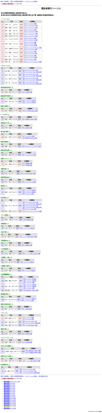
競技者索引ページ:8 (9, 395)
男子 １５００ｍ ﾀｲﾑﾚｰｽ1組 (30, 202)
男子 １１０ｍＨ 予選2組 (29, 298)
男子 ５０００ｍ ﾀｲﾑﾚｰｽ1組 (30, 70)
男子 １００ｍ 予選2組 (29, 190)
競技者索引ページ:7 (9, 393)
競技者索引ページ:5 (9, 390)
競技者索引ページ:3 (9, 386)
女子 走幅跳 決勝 (27, 163)
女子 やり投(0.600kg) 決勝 (30, 111)
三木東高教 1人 (5, 249)
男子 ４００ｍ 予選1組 (30, 286)
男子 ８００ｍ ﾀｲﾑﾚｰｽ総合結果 (31, 323)
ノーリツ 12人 (5, 19)
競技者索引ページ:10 (10, 398)
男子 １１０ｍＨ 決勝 (28, 300)
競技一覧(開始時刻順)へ (17, 1)
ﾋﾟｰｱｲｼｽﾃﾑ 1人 (5, 114)
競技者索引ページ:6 (9, 391)
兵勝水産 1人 (5, 169)
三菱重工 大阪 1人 (6, 257)
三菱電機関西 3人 (6, 274)
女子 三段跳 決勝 (27, 92)
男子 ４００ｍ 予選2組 (30, 280)
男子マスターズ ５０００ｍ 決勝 (31, 146)
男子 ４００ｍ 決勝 (29, 282)
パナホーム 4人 (5, 65)
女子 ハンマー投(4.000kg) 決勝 (28, 236)
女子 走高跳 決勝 (27, 342)
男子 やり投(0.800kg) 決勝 (28, 173)
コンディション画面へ (31, 1)
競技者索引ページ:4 (9, 388)
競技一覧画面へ (5, 1)
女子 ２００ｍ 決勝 (28, 319)
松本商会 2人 (5, 197)
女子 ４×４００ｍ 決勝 (30, 45)
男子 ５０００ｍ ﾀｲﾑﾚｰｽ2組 (30, 82)
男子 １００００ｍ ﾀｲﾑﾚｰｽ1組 (28, 371)
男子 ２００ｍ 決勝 (28, 194)
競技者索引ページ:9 (9, 396)
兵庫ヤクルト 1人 (6, 159)
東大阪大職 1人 (5, 131)
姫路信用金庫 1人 (6, 150)
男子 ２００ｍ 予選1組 (29, 102)
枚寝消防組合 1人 (6, 177)
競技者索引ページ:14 (10, 405)
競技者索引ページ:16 (10, 408)
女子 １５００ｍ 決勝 (30, 23)
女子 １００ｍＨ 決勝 (28, 136)
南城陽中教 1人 (5, 294)
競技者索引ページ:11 (10, 400)
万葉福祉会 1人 (5, 240)
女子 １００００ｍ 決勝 (31, 25)
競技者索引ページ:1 (9, 383)
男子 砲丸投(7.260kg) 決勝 (31, 290)
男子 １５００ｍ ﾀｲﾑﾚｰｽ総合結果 (32, 204)
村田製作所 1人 (5, 364)
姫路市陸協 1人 (5, 142)
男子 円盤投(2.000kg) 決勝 (29, 119)
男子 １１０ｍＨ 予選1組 (27, 228)
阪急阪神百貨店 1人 (7, 96)
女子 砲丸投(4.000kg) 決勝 (29, 138)
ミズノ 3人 (4, 313)
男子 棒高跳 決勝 (28, 219)
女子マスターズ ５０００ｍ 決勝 (32, 211)
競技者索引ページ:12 (10, 401)
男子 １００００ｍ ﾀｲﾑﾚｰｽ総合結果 (30, 372)
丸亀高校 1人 (5, 223)
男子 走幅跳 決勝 (27, 245)
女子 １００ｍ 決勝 (28, 317)
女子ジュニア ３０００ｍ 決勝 (32, 47)
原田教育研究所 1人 (7, 87)
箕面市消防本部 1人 (7, 304)
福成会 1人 (4, 186)
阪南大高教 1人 (5, 106)
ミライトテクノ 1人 (7, 337)
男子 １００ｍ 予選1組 (29, 100)
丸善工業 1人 (5, 232)
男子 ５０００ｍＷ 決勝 (29, 155)
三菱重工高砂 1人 (6, 266)
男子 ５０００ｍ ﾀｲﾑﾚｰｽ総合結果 (32, 72)
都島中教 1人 (5, 329)
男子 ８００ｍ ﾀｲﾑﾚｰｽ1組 (30, 321)
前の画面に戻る (43, 376)
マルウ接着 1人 (5, 215)
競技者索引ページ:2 (9, 385)
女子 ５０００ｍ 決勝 (30, 30)
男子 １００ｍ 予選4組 (28, 270)
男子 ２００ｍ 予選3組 (29, 192)
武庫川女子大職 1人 (7, 356)
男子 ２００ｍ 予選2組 (30, 284)
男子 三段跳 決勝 (27, 309)
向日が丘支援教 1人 (7, 346)
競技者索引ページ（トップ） (12, 381)
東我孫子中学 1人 (6, 123)
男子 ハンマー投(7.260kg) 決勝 (31, 253)
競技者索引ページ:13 (10, 403)
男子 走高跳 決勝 (27, 127)
